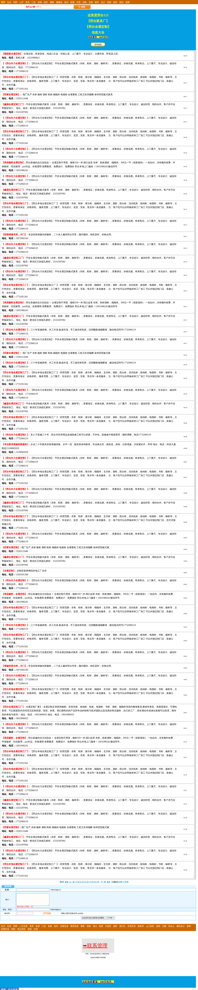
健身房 (141, 928)
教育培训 (74, 928)
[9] (95, 882)
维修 (89, 928)
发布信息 (98, 44)
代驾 (36, 931)
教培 (121, 2)
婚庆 (115, 2)
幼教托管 (5, 931)
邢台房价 (21, 931)
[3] (80, 882)
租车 (46, 2)
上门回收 (150, 928)
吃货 (9, 928)
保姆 (127, 2)
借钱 (109, 2)
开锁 (91, 2)
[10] (97, 882)
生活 (9, 2)
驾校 (13, 931)
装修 (40, 2)
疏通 (72, 2)
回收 (85, 2)
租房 (38, 928)
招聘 (15, 2)
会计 (103, 2)
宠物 (189, 928)
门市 (34, 2)
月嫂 (164, 928)
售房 (27, 2)
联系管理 (95, 948)
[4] (82, 882)
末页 (108, 882)
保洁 (66, 2)
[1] (76, 882)
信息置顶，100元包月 (98, 37)
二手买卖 (23, 928)
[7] (90, 882)
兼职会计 (180, 928)
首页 (66, 882)
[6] (87, 882)
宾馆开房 (131, 928)
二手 (21, 2)
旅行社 (122, 928)
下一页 (103, 882)
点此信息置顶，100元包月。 (98, 984)
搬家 (52, 2)
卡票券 (108, 928)
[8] (92, 882)
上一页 (72, 882)
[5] (85, 882)
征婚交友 (64, 928)
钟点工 (171, 928)
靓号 (97, 2)
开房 (78, 2)
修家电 (59, 2)
